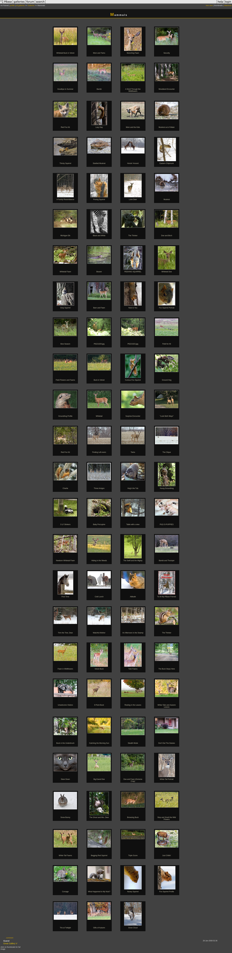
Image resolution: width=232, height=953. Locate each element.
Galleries (31, 5)
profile (12, 5)
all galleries (20, 5)
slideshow (228, 5)
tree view (209, 5)
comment (9, 938)
